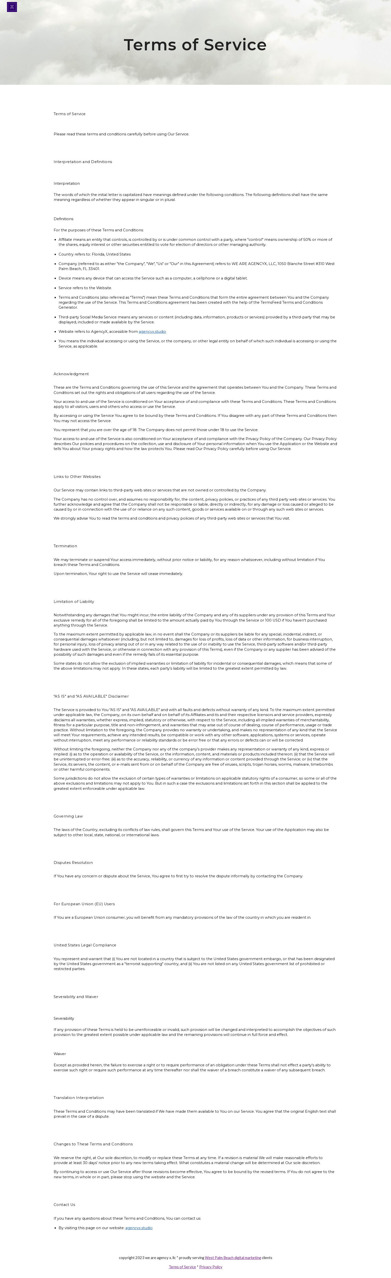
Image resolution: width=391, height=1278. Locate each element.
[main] (195, 42)
